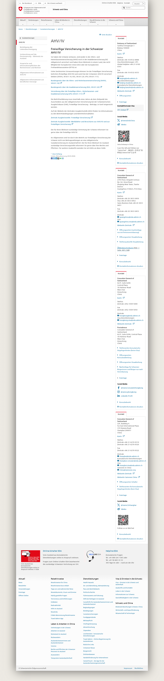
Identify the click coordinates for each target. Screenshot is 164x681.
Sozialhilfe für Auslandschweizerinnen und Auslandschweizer (98, 603)
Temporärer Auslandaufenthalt (61, 658)
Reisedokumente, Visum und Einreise (63, 592)
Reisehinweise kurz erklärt (60, 586)
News (20, 582)
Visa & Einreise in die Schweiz (97, 22)
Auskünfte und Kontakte (124, 588)
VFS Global (122, 110)
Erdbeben (54, 602)
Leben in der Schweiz (123, 591)
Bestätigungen (88, 611)
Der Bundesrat (27, 3)
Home (21, 29)
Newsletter (22, 586)
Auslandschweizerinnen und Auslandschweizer (60, 642)
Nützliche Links (88, 644)
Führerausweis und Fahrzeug (93, 595)
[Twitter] (54, 158)
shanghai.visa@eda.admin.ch (131, 465)
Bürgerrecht (87, 651)
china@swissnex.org (128, 470)
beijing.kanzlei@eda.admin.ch (131, 87)
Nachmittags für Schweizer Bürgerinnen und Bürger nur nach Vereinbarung (130, 369)
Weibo (123, 124)
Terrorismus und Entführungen (61, 599)
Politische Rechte (89, 592)
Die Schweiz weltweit (54, 3)
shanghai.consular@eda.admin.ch (133, 461)
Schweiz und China (116, 22)
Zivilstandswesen (89, 654)
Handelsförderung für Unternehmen (95, 657)
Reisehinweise (46, 22)
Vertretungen (33, 22)
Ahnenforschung (89, 627)
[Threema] (58, 158)
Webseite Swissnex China (128, 477)
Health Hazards (88, 582)
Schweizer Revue (89, 648)
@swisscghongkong (128, 392)
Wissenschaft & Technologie (125, 613)
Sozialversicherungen (47, 29)
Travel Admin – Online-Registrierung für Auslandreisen (97, 640)
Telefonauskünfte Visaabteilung (131, 242)
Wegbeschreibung (128, 249)
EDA (39, 3)
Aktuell (23, 22)
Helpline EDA (112, 551)
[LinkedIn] (56, 158)
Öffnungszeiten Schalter (128, 482)
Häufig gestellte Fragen (59, 595)
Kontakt (120, 38)
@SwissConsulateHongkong (132, 388)
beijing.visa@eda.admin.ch (130, 83)
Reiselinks (54, 612)
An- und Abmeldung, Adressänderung (96, 586)
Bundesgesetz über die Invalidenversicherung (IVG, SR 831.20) (76, 87)
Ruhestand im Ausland (58, 634)
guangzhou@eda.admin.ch (130, 217)
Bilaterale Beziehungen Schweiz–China (129, 607)
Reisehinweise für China (59, 582)
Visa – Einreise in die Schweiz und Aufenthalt (127, 584)
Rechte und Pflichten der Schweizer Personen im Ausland (63, 650)
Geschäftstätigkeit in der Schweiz (127, 598)
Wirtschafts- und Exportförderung (127, 610)
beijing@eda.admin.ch (128, 78)
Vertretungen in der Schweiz (61, 627)
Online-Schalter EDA (52, 551)
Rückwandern (55, 637)
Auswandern (55, 655)
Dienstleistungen (80, 22)
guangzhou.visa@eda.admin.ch (132, 222)
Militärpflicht (87, 621)
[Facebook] (52, 158)
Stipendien (87, 630)
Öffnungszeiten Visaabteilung (130, 237)
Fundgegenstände (89, 617)
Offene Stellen (23, 595)
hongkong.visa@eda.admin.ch (131, 320)
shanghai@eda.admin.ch (129, 456)
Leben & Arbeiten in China (63, 22)
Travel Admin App (57, 618)
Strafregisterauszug (90, 624)
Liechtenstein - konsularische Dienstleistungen (93, 635)
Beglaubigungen (89, 607)
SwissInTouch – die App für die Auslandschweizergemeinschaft (94, 662)
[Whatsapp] (61, 158)
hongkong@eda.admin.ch (130, 316)
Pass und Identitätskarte (91, 589)
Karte (120, 54)
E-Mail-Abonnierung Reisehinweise (63, 615)
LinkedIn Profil (126, 396)
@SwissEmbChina (128, 120)
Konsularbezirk (125, 159)
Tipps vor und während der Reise (62, 589)
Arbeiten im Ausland (58, 631)
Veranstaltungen (24, 589)
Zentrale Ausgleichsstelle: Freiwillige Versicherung (72, 118)
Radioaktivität (56, 605)
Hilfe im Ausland (56, 608)
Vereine (53, 646)
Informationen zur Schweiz (125, 594)
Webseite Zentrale (125, 91)
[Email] (63, 158)
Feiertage (123, 102)
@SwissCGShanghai (128, 505)
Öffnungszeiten (125, 96)
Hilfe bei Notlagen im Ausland (93, 599)
